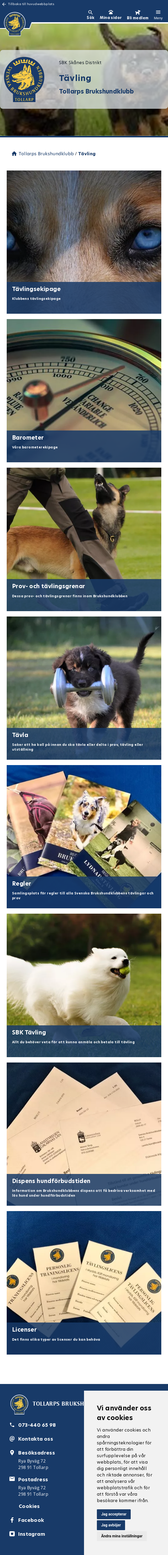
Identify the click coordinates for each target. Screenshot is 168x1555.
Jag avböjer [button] (111, 1525)
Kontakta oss (35, 1439)
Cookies (29, 1506)
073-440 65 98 (37, 1425)
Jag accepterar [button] (113, 1514)
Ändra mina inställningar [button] (122, 1536)
